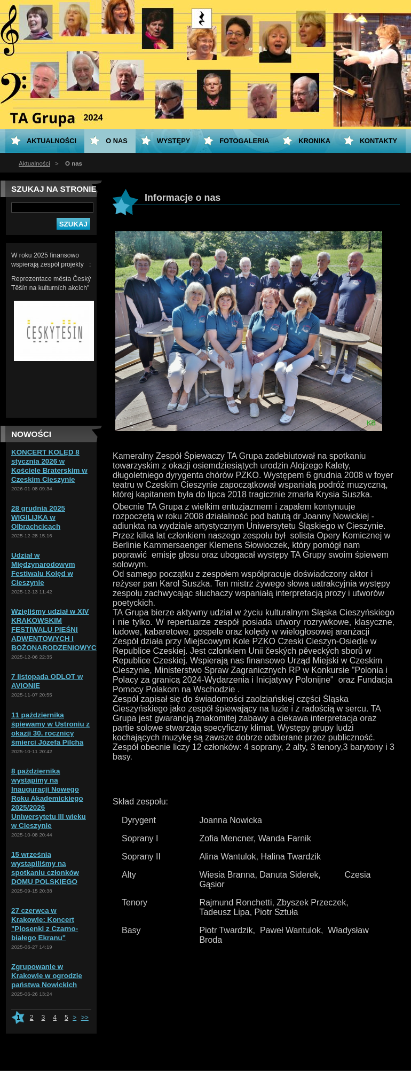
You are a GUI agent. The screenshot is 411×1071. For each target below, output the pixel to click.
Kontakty (378, 141)
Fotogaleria (244, 141)
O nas (117, 141)
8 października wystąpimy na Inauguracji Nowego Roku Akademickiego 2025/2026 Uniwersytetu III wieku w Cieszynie (48, 798)
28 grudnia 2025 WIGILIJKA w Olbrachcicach (38, 517)
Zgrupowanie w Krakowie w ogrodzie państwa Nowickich (46, 976)
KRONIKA (314, 141)
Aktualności (34, 163)
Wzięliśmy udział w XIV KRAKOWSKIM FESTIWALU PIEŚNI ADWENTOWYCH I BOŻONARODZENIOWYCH (56, 629)
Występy (174, 141)
